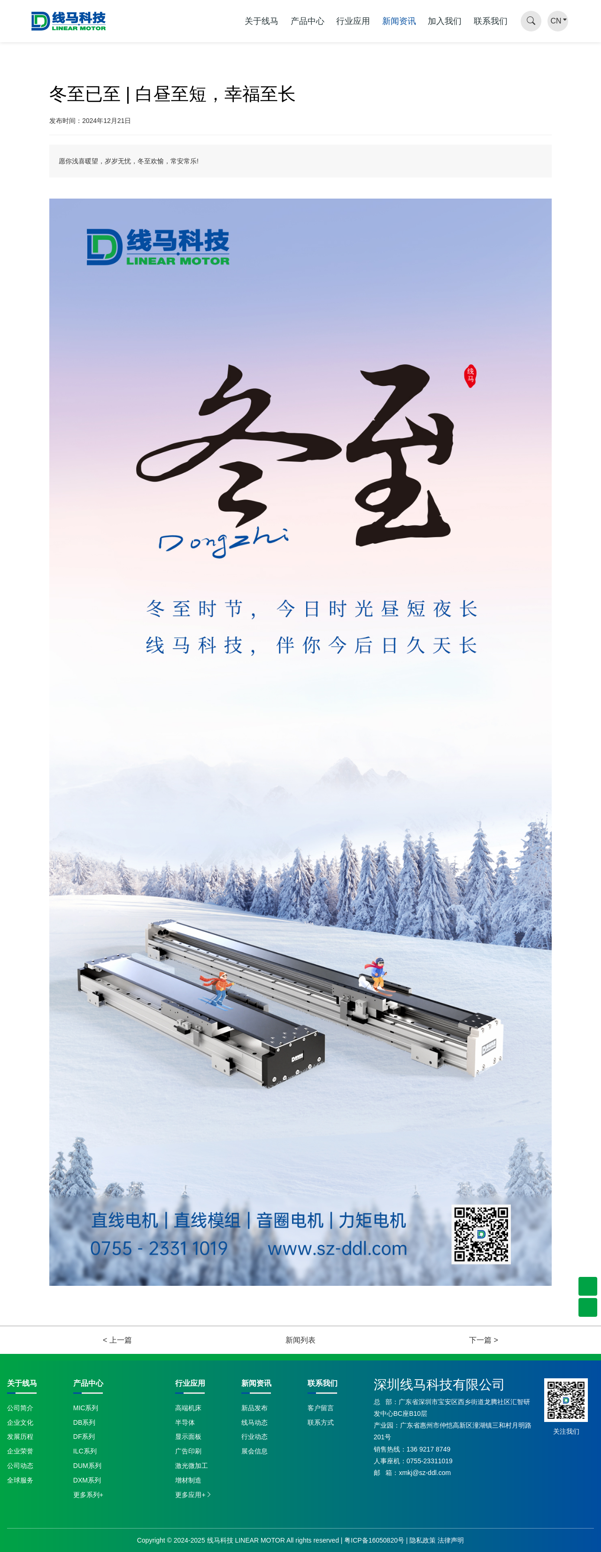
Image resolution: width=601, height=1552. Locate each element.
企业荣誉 (20, 1451)
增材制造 (188, 1480)
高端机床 (188, 1408)
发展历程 (20, 1436)
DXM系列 (87, 1480)
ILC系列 (85, 1451)
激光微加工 (191, 1465)
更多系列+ (88, 1494)
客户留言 (321, 1408)
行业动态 (254, 1436)
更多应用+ (193, 1494)
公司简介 (20, 1408)
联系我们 (491, 21)
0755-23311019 (430, 1461)
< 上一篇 (117, 1340)
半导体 (185, 1422)
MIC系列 (86, 1408)
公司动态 (20, 1465)
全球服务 (20, 1480)
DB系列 (84, 1422)
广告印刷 (188, 1451)
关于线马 (261, 21)
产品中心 (307, 21)
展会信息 (254, 1451)
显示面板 (188, 1436)
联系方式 (321, 1422)
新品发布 (254, 1408)
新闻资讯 (399, 21)
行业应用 (353, 21)
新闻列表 (300, 1340)
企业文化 (20, 1422)
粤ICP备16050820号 (374, 1540)
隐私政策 (422, 1540)
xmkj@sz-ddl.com (425, 1472)
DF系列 (84, 1436)
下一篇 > (483, 1340)
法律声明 (451, 1540)
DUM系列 (87, 1465)
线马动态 (254, 1422)
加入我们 (445, 21)
